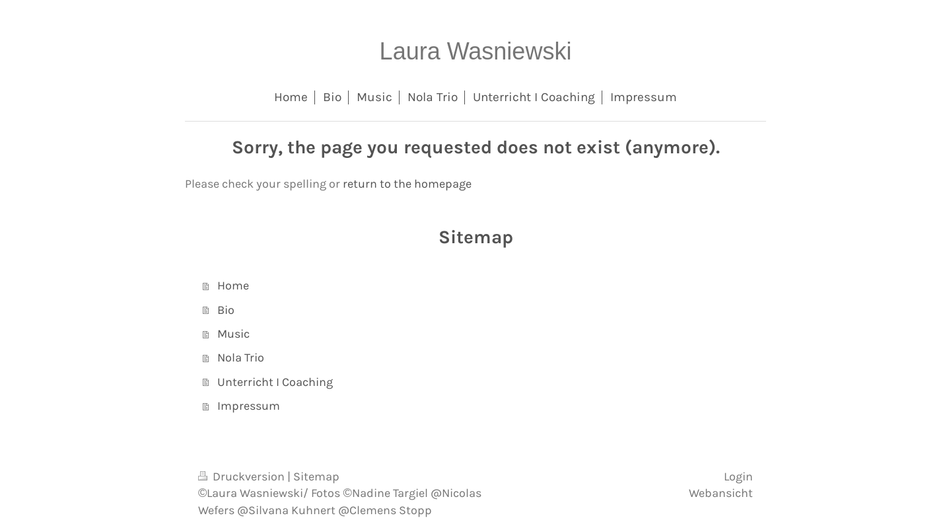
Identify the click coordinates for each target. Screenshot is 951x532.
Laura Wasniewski (476, 51)
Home (233, 285)
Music (233, 333)
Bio (225, 310)
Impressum (248, 406)
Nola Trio (240, 357)
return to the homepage (407, 183)
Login (738, 476)
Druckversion (242, 476)
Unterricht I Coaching (275, 382)
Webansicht (721, 493)
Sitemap (316, 476)
